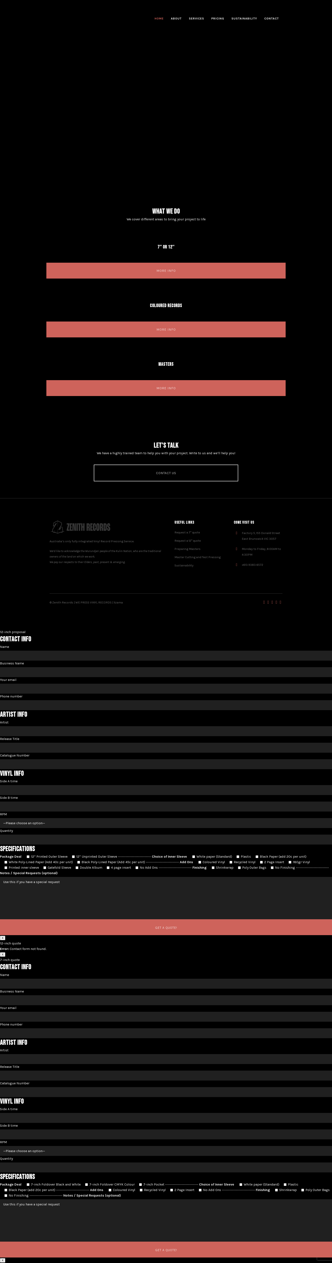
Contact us (166, 473)
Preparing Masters (187, 549)
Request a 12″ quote (187, 540)
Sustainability (184, 565)
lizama (118, 602)
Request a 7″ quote (187, 532)
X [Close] (3, 938)
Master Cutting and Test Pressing (197, 557)
